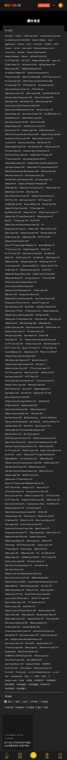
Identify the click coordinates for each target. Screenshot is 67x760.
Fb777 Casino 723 (12, 348)
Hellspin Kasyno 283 (37, 467)
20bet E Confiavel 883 (31, 77)
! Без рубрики (25, 668)
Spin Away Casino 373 (14, 175)
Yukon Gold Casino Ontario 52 (17, 89)
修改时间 (20, 707)
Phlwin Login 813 (41, 656)
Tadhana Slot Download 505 (16, 409)
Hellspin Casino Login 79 (15, 331)
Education (9, 36)
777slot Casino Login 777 (40, 368)
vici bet (17, 48)
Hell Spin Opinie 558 (13, 426)
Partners (21, 44)
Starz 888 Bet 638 (34, 660)
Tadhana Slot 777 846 (14, 311)
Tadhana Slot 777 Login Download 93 (20, 216)
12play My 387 (37, 413)
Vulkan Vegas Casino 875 (15, 619)
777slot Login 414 (37, 208)
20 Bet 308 (42, 512)
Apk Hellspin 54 (30, 335)
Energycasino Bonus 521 (29, 294)
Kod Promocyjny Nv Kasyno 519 (18, 438)
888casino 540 (11, 294)
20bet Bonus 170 (31, 352)
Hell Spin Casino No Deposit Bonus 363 (21, 471)
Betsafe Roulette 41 (52, 344)
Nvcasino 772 (46, 586)
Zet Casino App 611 (31, 434)
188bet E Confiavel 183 (33, 495)
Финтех (24, 56)
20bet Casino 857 (12, 69)
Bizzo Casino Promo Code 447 (17, 196)
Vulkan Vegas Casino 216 (15, 163)
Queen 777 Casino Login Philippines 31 (21, 245)
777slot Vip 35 (37, 89)
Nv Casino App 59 (34, 508)
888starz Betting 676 (38, 623)
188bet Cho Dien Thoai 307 (16, 368)
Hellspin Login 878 (52, 147)
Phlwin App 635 (52, 619)
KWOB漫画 (21, 684)
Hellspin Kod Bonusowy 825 (32, 500)
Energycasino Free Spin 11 (15, 229)
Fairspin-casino (11, 680)
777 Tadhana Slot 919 (36, 602)
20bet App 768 (32, 192)
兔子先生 (19, 735)
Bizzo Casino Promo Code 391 (17, 578)
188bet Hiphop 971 (42, 389)
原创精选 (9, 738)
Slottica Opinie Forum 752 (15, 147)
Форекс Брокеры (12, 56)
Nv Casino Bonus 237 (28, 459)
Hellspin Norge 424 (50, 311)
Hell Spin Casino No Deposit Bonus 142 (26, 639)
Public (21, 680)
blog (6, 676)
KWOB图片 (21, 688)
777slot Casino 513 (32, 311)
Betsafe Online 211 (39, 360)
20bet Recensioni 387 (34, 327)
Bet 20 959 (35, 220)
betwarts (21, 52)
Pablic (44, 676)
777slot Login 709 (21, 220)
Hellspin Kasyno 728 (13, 516)
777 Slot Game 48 (49, 348)
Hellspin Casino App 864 (51, 134)
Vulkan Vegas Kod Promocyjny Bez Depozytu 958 (25, 430)
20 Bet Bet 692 (11, 188)
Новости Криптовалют (36, 52)
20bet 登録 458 (28, 614)
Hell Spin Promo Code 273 (34, 126)
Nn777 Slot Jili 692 (12, 487)
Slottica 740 (33, 229)
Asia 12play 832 (11, 524)
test (6, 639)
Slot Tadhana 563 (41, 565)
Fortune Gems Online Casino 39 (18, 631)
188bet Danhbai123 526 (31, 69)
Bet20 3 (8, 220)
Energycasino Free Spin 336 (37, 491)
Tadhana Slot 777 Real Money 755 (18, 479)
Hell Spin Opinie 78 (48, 233)
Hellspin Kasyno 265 (29, 261)
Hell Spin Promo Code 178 (15, 467)
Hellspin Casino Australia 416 (17, 413)
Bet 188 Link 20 (48, 553)
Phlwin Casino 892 (12, 77)
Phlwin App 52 (30, 516)
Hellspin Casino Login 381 (15, 385)
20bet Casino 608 (33, 93)
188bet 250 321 (40, 549)
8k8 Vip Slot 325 (26, 101)
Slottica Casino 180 (13, 606)
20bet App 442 (45, 323)
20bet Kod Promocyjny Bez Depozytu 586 (22, 171)
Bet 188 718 (26, 393)
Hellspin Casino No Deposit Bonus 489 (20, 610)
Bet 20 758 (9, 454)
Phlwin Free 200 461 (49, 635)
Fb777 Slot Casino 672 (52, 77)
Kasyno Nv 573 (43, 487)
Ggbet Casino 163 (53, 327)
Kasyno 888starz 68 (32, 204)
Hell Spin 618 (43, 401)
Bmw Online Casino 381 (14, 660)
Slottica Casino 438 (30, 450)
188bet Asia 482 (29, 237)
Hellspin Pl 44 (10, 183)
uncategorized (16, 676)
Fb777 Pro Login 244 (13, 372)
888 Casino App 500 (28, 323)
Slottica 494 (46, 541)
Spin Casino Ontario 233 (15, 504)
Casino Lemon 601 (12, 266)
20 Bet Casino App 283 (14, 327)
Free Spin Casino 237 (35, 331)
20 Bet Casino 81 (12, 405)
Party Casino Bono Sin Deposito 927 (19, 381)
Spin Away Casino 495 (14, 307)
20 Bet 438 (43, 335)
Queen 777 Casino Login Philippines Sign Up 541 (24, 483)
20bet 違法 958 (11, 101)
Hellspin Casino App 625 (30, 270)
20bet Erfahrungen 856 (29, 586)
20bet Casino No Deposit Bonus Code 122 (22, 225)
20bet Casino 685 (12, 614)
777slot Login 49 (12, 549)
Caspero (8, 48)
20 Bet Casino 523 (12, 627)
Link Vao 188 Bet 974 (51, 422)
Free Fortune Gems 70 (14, 643)
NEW (37, 676)
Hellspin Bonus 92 (12, 118)
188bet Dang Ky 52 (38, 409)
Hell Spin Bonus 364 (47, 64)
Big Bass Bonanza (31, 417)
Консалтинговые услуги (44, 48)
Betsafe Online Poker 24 (46, 614)
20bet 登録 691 (11, 586)
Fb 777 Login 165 (12, 60)
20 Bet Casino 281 (12, 237)
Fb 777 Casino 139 (12, 253)
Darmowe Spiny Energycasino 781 (18, 97)
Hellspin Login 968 (29, 130)
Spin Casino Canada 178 (32, 114)
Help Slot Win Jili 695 (51, 93)
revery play (37, 44)
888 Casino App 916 (44, 101)
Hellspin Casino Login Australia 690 (19, 364)
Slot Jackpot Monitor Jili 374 (34, 159)
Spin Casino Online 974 (29, 635)
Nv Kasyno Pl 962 (29, 64)
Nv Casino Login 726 (43, 179)
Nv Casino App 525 (46, 85)
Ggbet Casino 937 (42, 528)
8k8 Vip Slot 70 (11, 635)
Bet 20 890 (29, 643)
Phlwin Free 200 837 (48, 352)
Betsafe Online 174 (44, 643)
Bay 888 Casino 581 (13, 212)
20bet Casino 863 (46, 446)
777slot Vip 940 (48, 278)
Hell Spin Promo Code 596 (43, 631)
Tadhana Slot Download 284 (16, 422)
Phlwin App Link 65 (45, 216)
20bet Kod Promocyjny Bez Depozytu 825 (22, 134)
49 (42, 225)
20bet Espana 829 (36, 532)
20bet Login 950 (11, 233)
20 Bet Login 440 (40, 290)
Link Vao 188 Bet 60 (48, 417)
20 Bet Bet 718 (29, 606)
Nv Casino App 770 (13, 85)
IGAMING (46, 664)
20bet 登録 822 (11, 459)
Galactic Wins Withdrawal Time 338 (42, 442)
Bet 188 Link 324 (35, 147)
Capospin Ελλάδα (33, 664)
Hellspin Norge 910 (31, 249)
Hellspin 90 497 (29, 212)
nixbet (56, 44)
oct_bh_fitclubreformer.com (39, 672)
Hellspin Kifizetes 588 (40, 60)
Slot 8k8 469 (38, 257)
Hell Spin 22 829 (42, 315)
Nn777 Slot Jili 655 (12, 389)
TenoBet (48, 44)
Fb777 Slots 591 (31, 376)
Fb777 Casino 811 (49, 557)
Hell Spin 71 (40, 364)
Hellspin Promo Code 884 (15, 582)
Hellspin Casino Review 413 (43, 196)
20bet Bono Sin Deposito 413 (32, 188)
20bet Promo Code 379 (48, 647)
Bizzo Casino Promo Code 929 (17, 397)
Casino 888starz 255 (13, 352)
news (50, 40)
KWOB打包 (45, 684)
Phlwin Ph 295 (32, 590)
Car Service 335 (11, 668)
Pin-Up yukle (21, 672)
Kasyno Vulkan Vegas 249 (15, 602)
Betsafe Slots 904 (49, 204)
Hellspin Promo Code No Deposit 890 (20, 356)
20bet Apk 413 (11, 339)
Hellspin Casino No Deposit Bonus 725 (20, 401)
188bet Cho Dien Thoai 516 (16, 536)
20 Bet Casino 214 (12, 64)
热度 (46, 707)
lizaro (29, 44)
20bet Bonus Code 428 (14, 192)
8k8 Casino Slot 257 (27, 200)
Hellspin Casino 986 (29, 405)
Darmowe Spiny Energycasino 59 (36, 151)
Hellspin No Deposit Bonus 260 (17, 274)
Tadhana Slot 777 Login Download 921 (42, 167)
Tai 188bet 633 (53, 504)
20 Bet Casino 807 (37, 122)
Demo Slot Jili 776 (12, 130)
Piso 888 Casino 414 (52, 114)
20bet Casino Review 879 (15, 442)
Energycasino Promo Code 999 (17, 138)
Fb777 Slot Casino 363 (26, 545)
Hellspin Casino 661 (38, 536)
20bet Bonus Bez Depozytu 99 (17, 360)
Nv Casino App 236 (13, 81)
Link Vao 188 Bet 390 (31, 627)
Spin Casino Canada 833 (32, 253)
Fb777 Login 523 (45, 200)
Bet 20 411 (28, 426)
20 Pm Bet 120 (41, 319)
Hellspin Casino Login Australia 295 (19, 315)
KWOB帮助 (9, 684)
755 (21, 339)
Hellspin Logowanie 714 (14, 508)
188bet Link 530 (11, 261)
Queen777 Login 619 (40, 303)
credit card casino (31, 36)
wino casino (27, 48)
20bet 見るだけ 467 (48, 229)
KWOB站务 (51, 680)
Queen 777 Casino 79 (31, 348)
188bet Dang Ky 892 (40, 578)
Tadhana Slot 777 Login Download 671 (39, 454)
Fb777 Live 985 (44, 237)
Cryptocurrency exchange (50, 36)
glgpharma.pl (10, 44)
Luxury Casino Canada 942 (31, 524)
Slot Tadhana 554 (12, 393)
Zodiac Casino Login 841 (15, 561)
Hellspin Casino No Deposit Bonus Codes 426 (23, 573)
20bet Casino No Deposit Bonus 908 (37, 81)
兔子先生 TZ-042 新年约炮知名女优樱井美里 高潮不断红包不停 (17, 745)
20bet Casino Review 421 (28, 651)
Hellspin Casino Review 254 (44, 438)
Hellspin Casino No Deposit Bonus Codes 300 (23, 463)
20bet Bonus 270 (53, 257)
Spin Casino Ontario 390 (15, 167)
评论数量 (30, 707)
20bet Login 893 (47, 590)
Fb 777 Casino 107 (12, 450)
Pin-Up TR (25, 60)
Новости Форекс (39, 40)
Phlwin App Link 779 (47, 261)
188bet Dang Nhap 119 (14, 590)
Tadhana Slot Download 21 (38, 73)
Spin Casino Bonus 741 (14, 664)
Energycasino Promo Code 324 (17, 303)
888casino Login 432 (36, 385)
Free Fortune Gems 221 (34, 175)
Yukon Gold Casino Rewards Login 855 (20, 512)
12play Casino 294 (44, 545)
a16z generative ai (32, 278)
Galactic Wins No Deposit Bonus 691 (43, 582)
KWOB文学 (39, 680)
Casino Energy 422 (12, 114)
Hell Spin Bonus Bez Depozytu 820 (19, 179)
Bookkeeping (10, 651)
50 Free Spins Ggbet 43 (14, 491)
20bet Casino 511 (46, 471)
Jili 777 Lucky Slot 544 (14, 344)
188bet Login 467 (12, 557)
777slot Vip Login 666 (14, 647)
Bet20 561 (9, 257)
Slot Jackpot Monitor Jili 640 (16, 122)
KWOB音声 (9, 688)
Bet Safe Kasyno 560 (13, 417)
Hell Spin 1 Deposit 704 (46, 307)
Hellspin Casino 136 (33, 344)
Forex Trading (26, 549)
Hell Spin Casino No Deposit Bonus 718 (21, 446)
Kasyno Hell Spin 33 (30, 266)
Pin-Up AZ (9, 672)
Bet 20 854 (29, 307)
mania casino (10, 52)
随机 (39, 707)
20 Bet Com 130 (26, 520)
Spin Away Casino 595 (14, 376)
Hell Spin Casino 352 (38, 56)
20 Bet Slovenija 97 (47, 130)
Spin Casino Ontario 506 (45, 298)
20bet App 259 (55, 319)
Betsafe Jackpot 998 (46, 610)
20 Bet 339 (45, 249)
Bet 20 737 (27, 389)
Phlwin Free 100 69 (46, 516)
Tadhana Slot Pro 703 (49, 266)
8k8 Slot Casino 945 (30, 475)
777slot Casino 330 (13, 249)
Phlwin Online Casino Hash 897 (37, 594)
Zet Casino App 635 (13, 151)
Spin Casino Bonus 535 (14, 569)
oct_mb (56, 672)
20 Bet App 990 (11, 520)
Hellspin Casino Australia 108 (17, 241)
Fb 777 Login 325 (12, 500)
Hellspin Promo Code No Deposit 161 (42, 163)
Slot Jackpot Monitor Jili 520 (16, 623)
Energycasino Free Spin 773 (16, 532)
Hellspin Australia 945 (29, 233)
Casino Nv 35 (10, 142)
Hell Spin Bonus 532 (13, 434)
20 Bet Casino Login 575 (48, 212)
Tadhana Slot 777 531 (14, 594)
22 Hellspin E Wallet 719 (15, 73)
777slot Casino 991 (13, 159)
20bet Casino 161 (53, 532)
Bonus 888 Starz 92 (46, 245)
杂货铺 (29, 680)
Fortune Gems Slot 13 (45, 381)
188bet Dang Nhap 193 (14, 541)
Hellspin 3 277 (28, 487)
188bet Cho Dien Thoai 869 (16, 208)
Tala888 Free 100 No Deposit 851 (18, 656)
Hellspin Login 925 (12, 475)
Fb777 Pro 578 (11, 200)
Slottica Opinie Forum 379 (42, 138)
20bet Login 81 (31, 647)
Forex (26, 676)
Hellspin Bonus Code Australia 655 (19, 298)
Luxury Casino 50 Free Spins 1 (17, 598)
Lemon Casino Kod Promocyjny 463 (19, 286)
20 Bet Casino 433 (51, 463)
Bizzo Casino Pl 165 (43, 426)
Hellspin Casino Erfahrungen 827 (18, 290)
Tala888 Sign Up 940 (13, 204)
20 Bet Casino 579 (23, 257)
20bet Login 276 (33, 541)
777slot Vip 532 (29, 85)
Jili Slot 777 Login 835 (40, 598)
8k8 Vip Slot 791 (44, 142)
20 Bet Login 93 (11, 270)
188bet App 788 (27, 553)
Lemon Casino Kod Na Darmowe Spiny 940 (22, 105)
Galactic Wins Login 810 (31, 118)
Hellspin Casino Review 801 (44, 274)
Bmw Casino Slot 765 (13, 495)
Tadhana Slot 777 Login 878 (41, 155)
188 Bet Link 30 (47, 372)
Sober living (9, 545)
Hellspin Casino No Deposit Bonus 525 (40, 339)
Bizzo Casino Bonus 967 (45, 520)
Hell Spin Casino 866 (13, 335)
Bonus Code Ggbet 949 (44, 97)
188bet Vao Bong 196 (14, 278)
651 (37, 553)
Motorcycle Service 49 (43, 668)
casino (18, 454)
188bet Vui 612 (11, 323)
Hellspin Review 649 (13, 126)
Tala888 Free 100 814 (30, 557)
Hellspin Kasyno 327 (35, 619)
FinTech (18, 36)
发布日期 (9, 707)
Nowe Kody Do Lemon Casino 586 (19, 528)
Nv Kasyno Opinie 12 (35, 561)
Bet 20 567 (46, 270)
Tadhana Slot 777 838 (42, 393)
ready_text (56, 60)
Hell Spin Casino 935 (44, 110)
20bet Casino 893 (31, 372)
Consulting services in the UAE (17, 40)
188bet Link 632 (53, 500)
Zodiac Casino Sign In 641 (50, 450)
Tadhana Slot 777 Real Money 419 (18, 319)
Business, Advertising (26, 142)
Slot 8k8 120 (49, 253)
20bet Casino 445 (53, 188)
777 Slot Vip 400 (52, 495)
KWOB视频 (33, 684)
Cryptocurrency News (35, 504)
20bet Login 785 (11, 553)
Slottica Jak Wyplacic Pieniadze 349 (32, 183)
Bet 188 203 (35, 422)
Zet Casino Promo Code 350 (16, 155)
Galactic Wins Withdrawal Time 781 (19, 110)
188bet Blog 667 (46, 459)
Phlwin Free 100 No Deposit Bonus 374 (21, 282)
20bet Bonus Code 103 (14, 93)
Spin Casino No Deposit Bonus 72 (18, 565)
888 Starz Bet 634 (48, 171)
